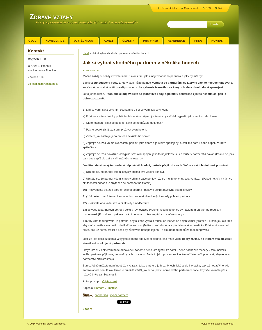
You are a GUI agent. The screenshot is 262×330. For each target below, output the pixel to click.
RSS (208, 8)
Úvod (86, 53)
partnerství (101, 295)
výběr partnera (119, 295)
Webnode (228, 323)
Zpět (86, 309)
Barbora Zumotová (106, 287)
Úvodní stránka (169, 8)
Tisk (220, 8)
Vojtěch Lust (109, 281)
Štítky (87, 295)
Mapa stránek (191, 8)
